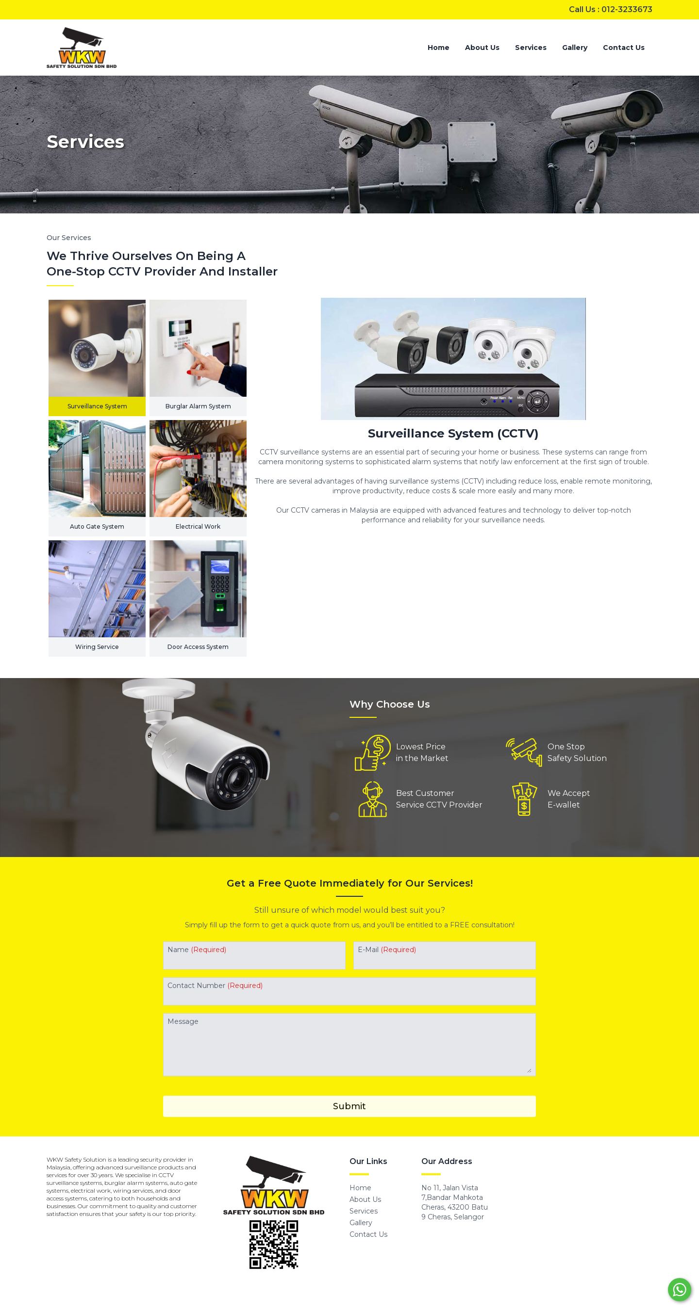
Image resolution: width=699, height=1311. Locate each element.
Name (196, 949)
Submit (349, 1106)
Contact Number (215, 985)
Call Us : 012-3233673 (610, 9)
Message (183, 1021)
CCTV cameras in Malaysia (334, 510)
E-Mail (387, 949)
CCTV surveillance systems (305, 452)
